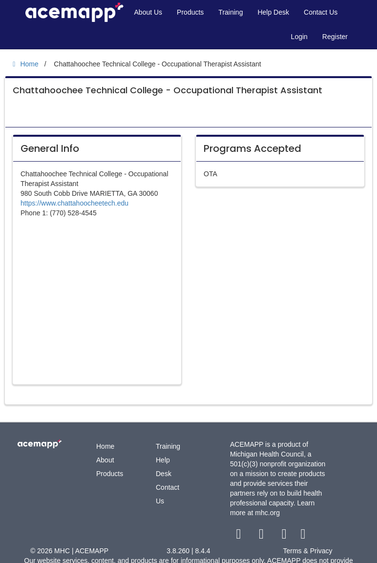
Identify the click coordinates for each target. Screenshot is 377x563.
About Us (148, 12)
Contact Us (320, 12)
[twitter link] (262, 536)
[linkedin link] (303, 536)
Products (190, 12)
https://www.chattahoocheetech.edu (74, 203)
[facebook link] (239, 536)
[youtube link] (284, 536)
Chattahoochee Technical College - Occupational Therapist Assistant (167, 90)
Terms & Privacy (307, 551)
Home (105, 446)
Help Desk (273, 12)
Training (230, 12)
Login (299, 37)
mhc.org (267, 513)
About (105, 460)
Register (335, 37)
